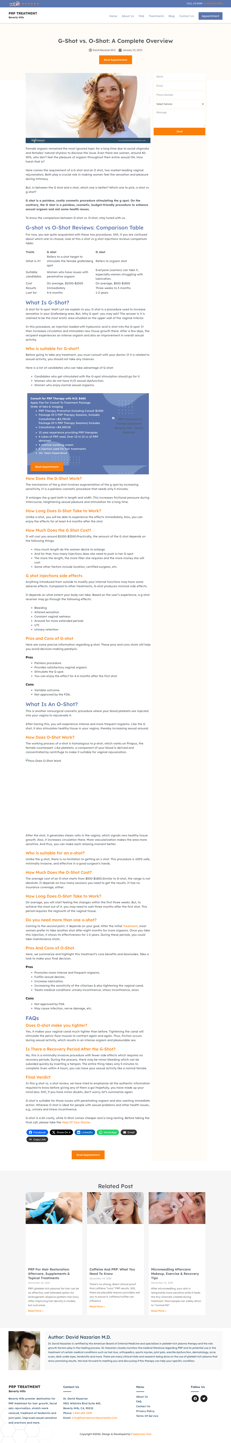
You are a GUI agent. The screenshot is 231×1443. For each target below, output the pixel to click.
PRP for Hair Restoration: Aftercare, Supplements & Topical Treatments (49, 1273)
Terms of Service (147, 1415)
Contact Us (186, 16)
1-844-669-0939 (82, 1413)
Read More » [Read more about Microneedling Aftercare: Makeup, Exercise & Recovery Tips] (158, 1310)
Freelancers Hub (141, 1434)
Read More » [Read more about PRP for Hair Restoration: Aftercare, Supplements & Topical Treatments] (35, 1310)
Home (113, 16)
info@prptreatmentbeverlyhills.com (94, 1417)
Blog (172, 16)
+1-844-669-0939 (212, 3)
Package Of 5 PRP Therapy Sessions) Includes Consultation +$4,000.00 (69, 425)
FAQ (141, 16)
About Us (128, 16)
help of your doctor (76, 1122)
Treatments (156, 16)
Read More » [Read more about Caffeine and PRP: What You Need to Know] (97, 1306)
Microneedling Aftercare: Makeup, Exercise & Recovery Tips (175, 1273)
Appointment (210, 16)
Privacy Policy (145, 1411)
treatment (130, 926)
